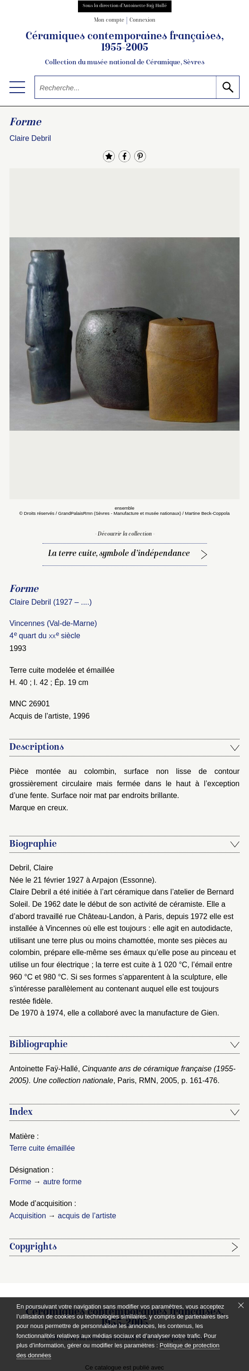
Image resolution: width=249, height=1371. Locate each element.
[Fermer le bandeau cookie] (241, 1305)
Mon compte (109, 20)
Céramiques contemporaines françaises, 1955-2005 (125, 49)
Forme (20, 1182)
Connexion (142, 20)
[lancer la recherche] (227, 87)
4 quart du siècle (44, 636)
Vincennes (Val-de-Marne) (53, 623)
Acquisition (27, 1216)
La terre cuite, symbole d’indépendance (119, 553)
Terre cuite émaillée (42, 1148)
